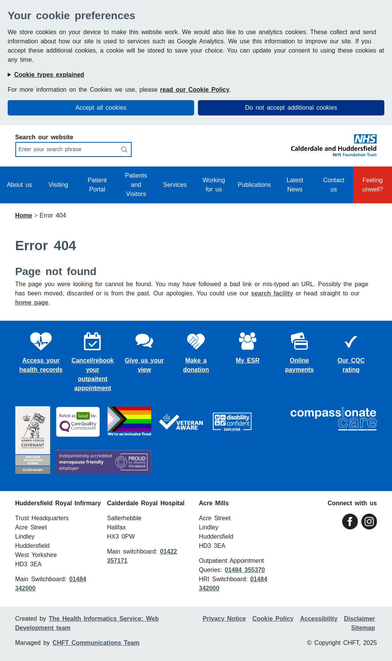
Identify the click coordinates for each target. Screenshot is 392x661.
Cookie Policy (272, 618)
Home (23, 215)
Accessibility (319, 618)
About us (19, 184)
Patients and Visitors (136, 184)
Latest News (294, 185)
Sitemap (363, 628)
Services (174, 184)
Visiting (58, 184)
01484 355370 (245, 570)
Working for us (214, 185)
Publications (254, 184)
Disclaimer (359, 618)
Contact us (333, 185)
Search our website (44, 137)
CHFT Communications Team (95, 643)
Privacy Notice (224, 618)
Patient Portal (97, 185)
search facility (272, 293)
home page (32, 302)
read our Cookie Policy (194, 89)
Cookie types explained (49, 74)
